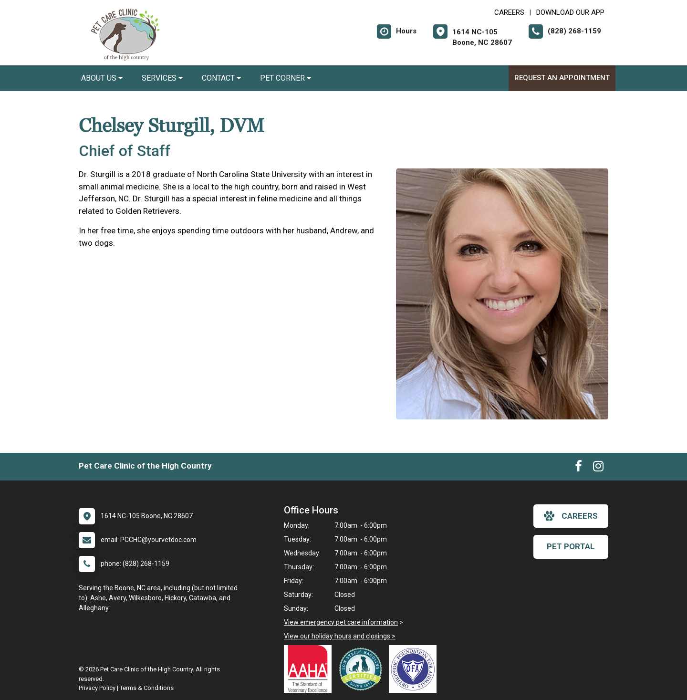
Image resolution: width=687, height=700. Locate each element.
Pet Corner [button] (285, 78)
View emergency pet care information (341, 622)
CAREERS (509, 12)
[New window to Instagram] (598, 468)
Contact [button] (221, 78)
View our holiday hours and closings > (340, 636)
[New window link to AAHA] (310, 669)
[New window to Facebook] (578, 468)
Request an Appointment (562, 77)
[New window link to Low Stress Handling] (362, 669)
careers (571, 516)
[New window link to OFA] (415, 669)
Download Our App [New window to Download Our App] (570, 12)
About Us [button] (102, 78)
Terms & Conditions (147, 687)
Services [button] (162, 78)
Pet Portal (571, 546)
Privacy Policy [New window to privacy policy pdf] (97, 687)
